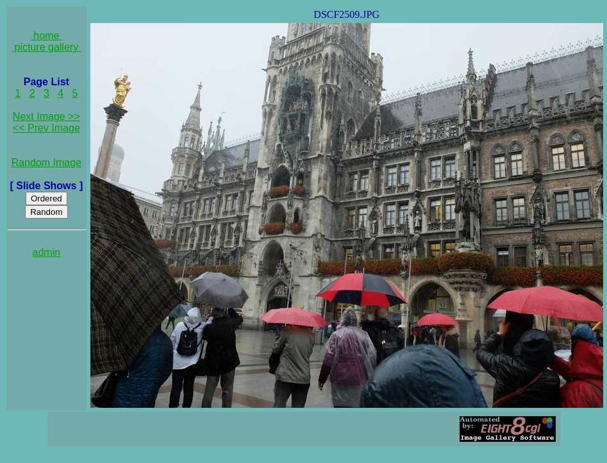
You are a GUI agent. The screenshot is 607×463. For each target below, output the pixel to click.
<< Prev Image (46, 127)
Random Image (46, 162)
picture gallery (46, 47)
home (46, 35)
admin (47, 252)
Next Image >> (46, 116)
